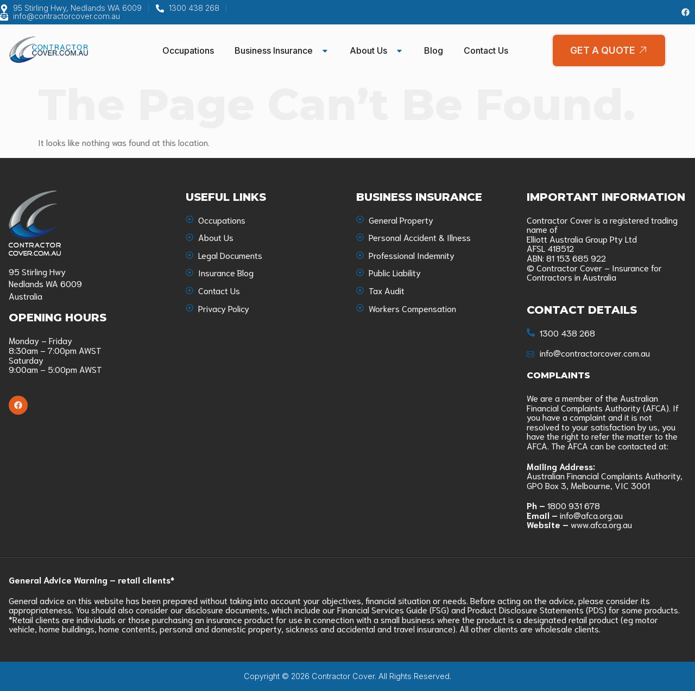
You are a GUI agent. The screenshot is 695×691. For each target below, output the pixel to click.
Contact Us (486, 50)
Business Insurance (282, 50)
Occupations (188, 50)
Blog (433, 50)
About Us (376, 50)
